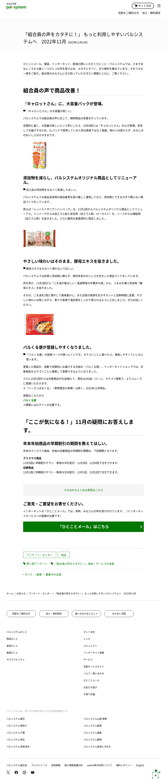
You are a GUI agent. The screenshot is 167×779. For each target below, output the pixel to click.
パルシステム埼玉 (16, 739)
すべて (28, 574)
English (140, 765)
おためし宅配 (119, 613)
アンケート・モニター (40, 555)
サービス (88, 659)
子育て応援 (89, 694)
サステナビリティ (16, 659)
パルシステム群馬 (93, 726)
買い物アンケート (37, 563)
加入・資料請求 (151, 13)
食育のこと (12, 646)
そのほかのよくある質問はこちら (83, 490)
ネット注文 (142, 5)
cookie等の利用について (99, 765)
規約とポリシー (124, 765)
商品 (63, 555)
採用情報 (55, 765)
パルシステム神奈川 (17, 726)
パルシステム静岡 (93, 739)
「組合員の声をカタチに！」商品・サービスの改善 (84, 563)
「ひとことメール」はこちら (83, 527)
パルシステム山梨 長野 (95, 719)
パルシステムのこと (17, 632)
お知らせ (21, 593)
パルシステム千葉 (16, 733)
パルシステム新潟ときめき (97, 746)
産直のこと (12, 653)
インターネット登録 (94, 653)
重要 (38, 574)
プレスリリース (39, 765)
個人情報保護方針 (73, 765)
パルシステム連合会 (17, 765)
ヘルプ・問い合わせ (94, 673)
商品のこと (12, 639)
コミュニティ (90, 646)
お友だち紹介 (90, 687)
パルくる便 (29, 400)
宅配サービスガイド (94, 666)
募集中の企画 (52, 574)
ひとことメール (91, 680)
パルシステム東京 (16, 719)
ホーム (10, 593)
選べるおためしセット (86, 613)
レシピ (87, 639)
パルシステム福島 (93, 733)
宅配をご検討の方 (128, 13)
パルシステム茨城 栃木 (18, 746)
